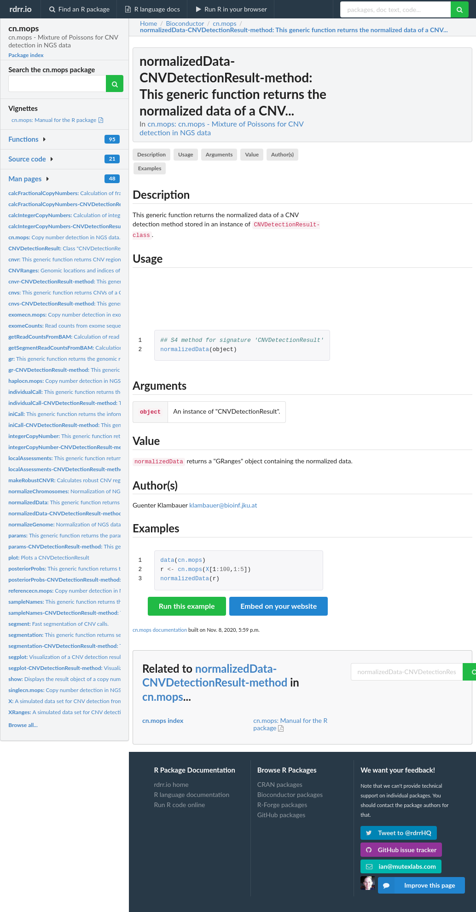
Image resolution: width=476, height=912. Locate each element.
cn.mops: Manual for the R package (58, 119)
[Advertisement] (403, 185)
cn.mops (190, 559)
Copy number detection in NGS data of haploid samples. (94, 380)
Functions (23, 139)
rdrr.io (20, 9)
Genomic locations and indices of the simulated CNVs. (89, 270)
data (167, 559)
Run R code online (179, 803)
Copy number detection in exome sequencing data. (89, 314)
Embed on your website (278, 604)
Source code (27, 159)
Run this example (187, 604)
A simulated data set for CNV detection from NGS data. (78, 701)
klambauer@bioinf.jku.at (223, 503)
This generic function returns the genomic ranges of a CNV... (85, 358)
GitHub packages (281, 813)
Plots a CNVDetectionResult (48, 557)
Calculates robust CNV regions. (70, 480)
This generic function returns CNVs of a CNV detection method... (93, 292)
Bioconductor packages (290, 793)
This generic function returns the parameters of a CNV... (86, 535)
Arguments (219, 154)
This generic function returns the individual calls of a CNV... (97, 391)
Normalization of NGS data (64, 524)
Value (252, 154)
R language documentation (191, 793)
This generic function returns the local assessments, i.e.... (99, 458)
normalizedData (184, 350)
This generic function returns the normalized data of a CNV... (102, 502)
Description (151, 154)
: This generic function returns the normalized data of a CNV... (294, 30)
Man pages (24, 178)
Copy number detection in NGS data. (64, 237)
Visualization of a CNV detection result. (66, 656)
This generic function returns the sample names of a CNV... (97, 601)
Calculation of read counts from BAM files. (92, 336)
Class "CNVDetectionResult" (69, 248)
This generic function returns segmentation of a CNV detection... (104, 634)
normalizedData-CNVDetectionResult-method (214, 673)
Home (148, 23)
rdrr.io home (171, 782)
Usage (185, 154)
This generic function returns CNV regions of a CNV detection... (91, 259)
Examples (150, 168)
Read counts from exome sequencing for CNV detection (94, 325)
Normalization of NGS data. (72, 491)
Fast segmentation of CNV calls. (58, 623)
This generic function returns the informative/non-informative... (94, 413)
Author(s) (282, 154)
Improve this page (416, 885)
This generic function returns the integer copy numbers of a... (108, 436)
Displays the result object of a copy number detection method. (91, 678)
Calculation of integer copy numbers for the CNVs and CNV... (114, 215)
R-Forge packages (282, 803)
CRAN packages (279, 782)
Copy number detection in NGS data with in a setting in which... (103, 690)
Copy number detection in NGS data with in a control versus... (105, 590)
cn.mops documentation (160, 628)
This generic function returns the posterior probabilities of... (99, 568)
